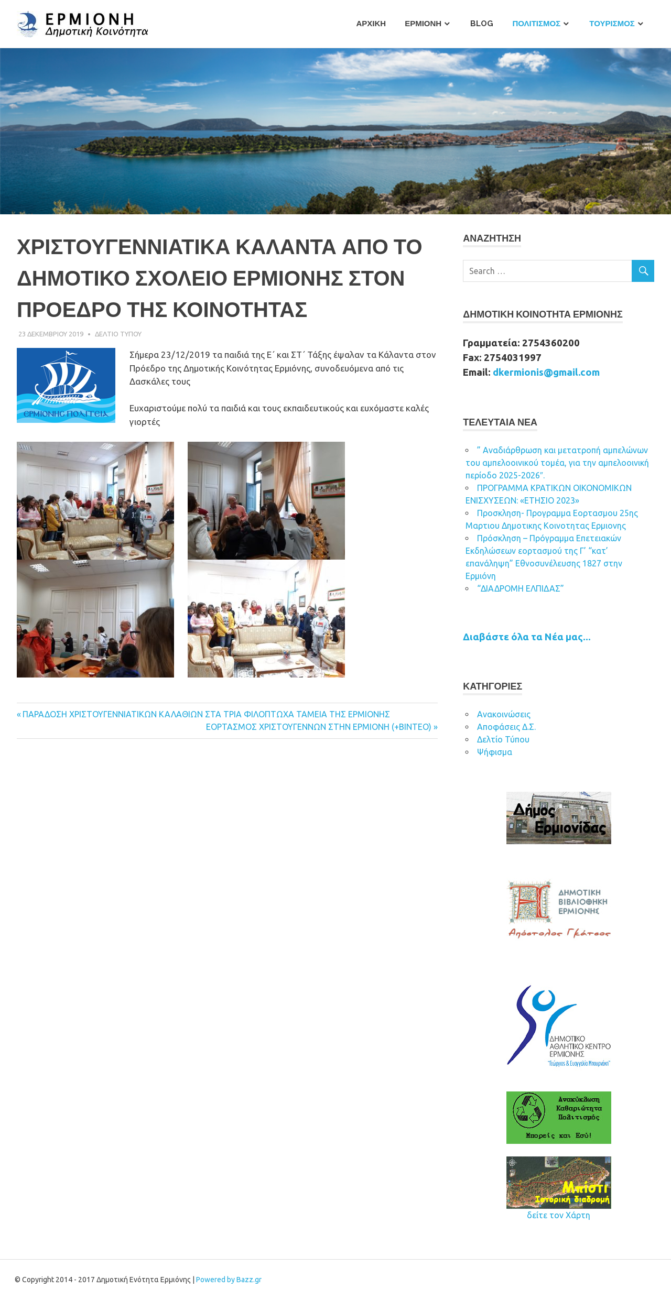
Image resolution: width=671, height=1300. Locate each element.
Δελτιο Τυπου (118, 333)
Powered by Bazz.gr (229, 1279)
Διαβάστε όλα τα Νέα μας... (527, 636)
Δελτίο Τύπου (503, 739)
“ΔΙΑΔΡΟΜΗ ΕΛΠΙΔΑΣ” (520, 588)
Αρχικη (371, 23)
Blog (481, 23)
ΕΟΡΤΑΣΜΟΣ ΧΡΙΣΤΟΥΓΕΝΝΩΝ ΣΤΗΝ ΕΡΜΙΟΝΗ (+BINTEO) (318, 726)
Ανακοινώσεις (504, 714)
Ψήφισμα (494, 752)
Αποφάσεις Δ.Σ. (506, 726)
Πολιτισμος (536, 23)
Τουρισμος (611, 23)
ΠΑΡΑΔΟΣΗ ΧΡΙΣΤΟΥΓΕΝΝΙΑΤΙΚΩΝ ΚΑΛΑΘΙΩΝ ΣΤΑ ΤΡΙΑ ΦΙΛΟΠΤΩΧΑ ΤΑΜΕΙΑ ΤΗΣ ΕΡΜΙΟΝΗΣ (206, 714)
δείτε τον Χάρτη (558, 1215)
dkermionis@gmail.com (546, 372)
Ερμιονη (423, 23)
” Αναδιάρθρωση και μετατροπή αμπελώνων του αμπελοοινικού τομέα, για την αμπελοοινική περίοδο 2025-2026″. (557, 462)
